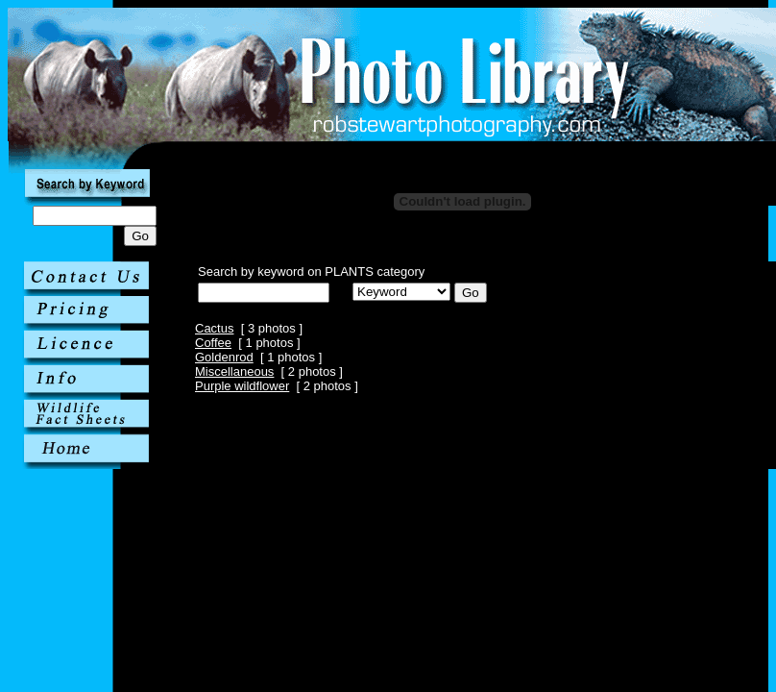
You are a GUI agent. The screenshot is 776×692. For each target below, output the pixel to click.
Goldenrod (224, 357)
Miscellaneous (234, 371)
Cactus (214, 328)
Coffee (213, 342)
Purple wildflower (242, 386)
